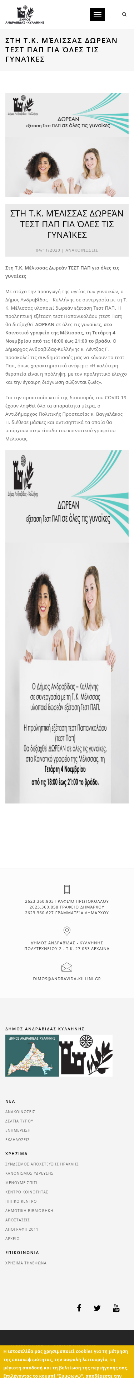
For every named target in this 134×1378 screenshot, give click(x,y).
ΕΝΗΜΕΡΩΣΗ (18, 1130)
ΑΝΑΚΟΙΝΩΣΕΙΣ (82, 250)
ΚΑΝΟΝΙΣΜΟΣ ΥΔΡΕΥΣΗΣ (29, 1173)
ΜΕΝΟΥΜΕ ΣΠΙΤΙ (21, 1182)
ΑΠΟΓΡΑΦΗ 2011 (22, 1229)
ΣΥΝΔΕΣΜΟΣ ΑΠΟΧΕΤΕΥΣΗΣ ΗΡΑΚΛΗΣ (42, 1164)
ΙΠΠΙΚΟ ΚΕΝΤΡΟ (21, 1201)
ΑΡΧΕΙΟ (12, 1238)
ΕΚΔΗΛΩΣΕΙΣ (17, 1139)
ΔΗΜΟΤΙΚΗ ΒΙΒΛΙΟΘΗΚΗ (29, 1210)
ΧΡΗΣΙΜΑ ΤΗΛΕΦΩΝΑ (26, 1262)
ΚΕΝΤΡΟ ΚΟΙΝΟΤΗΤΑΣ (27, 1192)
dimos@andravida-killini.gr (67, 978)
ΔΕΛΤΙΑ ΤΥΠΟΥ (19, 1121)
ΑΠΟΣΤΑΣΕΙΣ (17, 1219)
